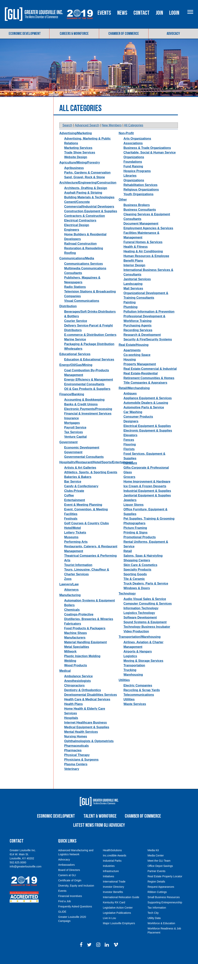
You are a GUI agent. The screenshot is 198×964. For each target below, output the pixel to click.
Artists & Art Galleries (80, 475)
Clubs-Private (74, 498)
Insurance (71, 426)
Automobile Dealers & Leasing (145, 410)
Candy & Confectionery (81, 494)
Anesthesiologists (77, 688)
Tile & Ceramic (134, 586)
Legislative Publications (117, 920)
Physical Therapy (77, 763)
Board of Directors (69, 877)
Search (67, 133)
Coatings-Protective (78, 622)
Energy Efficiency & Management (88, 387)
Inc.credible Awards (114, 863)
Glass (127, 480)
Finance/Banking (71, 402)
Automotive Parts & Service (143, 415)
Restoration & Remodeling (83, 256)
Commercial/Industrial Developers (89, 214)
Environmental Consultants (84, 392)
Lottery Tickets (75, 540)
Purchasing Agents (137, 333)
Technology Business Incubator (146, 634)
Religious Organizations (141, 197)
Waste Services (134, 712)
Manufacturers (74, 645)
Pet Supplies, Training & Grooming (148, 526)
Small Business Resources (164, 904)
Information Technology (140, 616)
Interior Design (134, 273)
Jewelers (130, 508)
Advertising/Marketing (75, 141)
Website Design (75, 165)
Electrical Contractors (80, 228)
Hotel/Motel (72, 535)
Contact (157, 31)
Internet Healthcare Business (85, 730)
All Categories (133, 133)
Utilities (124, 688)
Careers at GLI (67, 882)
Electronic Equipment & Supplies (147, 438)
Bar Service (72, 489)
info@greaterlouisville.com (25, 874)
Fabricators (72, 631)
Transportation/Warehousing (140, 644)
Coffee (69, 503)
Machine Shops (75, 640)
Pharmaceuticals (76, 753)
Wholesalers (73, 356)
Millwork (70, 659)
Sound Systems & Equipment (145, 630)
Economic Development (25, 41)
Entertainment (74, 508)
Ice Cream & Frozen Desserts (144, 494)
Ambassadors (66, 872)
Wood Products (75, 673)
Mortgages (72, 430)
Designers (130, 429)
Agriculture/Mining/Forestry (79, 170)
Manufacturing (70, 603)
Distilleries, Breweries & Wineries (88, 627)
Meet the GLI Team (159, 868)
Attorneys (71, 597)
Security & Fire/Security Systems (147, 347)
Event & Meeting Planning (83, 512)
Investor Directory (113, 894)
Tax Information (157, 915)
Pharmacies (73, 758)
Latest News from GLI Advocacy (99, 833)
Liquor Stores (133, 512)
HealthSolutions (112, 858)
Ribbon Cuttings (157, 899)
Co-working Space (136, 362)
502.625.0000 (18, 870)
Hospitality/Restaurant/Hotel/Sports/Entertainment (96, 470)
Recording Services (137, 338)
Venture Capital (75, 444)
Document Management (140, 231)
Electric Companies (137, 693)
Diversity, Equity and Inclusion (76, 893)
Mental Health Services (81, 739)
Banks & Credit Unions (81, 412)
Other (123, 207)
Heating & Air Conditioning (143, 259)
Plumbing (130, 315)
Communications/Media (76, 266)
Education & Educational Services (89, 367)
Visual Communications (81, 308)
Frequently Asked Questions (75, 914)
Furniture (130, 471)
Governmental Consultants (84, 464)
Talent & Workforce (99, 824)
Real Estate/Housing (134, 352)
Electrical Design (76, 233)
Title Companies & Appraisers (145, 390)
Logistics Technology (139, 620)
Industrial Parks (112, 868)
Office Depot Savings (160, 873)
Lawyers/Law (69, 592)
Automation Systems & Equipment (89, 608)
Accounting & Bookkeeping (84, 407)
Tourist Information (78, 572)
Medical (65, 678)
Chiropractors (74, 693)
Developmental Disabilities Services (90, 702)
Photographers (134, 531)
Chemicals (72, 617)
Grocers (129, 484)
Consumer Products (138, 424)
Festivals (70, 526)
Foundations (132, 169)
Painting (129, 310)
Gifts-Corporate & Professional (146, 475)
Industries (109, 873)
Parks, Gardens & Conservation (87, 180)
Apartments (132, 358)
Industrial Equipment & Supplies (147, 498)
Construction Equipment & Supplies (90, 219)
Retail (127, 559)
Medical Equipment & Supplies (86, 735)
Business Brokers (136, 213)
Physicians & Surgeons (81, 767)
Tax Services (73, 440)
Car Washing (132, 420)
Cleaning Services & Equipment (146, 222)
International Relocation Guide (121, 904)
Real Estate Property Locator (165, 884)
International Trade (114, 889)
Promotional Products (139, 545)
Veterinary (71, 776)
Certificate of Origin (69, 888)
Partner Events (157, 878)
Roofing (70, 260)
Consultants (132, 226)
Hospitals (71, 725)
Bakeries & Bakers (77, 484)
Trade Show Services (79, 160)
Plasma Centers (75, 772)
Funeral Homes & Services (142, 250)
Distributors (73, 338)
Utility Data (154, 925)
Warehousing (133, 682)
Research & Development (142, 342)
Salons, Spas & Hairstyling (143, 563)
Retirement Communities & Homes (148, 386)
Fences (128, 447)
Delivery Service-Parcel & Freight (88, 333)
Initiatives (108, 884)
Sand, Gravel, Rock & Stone (84, 185)
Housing (129, 367)
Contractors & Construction (84, 223)
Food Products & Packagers (84, 636)
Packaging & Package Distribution (89, 352)
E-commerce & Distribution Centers (90, 342)
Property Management (139, 372)
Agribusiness (74, 175)
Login (190, 31)
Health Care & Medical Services (87, 707)
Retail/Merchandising (134, 396)
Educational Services (74, 362)
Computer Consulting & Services (147, 611)
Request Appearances (161, 894)
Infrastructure (111, 878)
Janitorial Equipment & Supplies (147, 503)
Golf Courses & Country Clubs (86, 531)
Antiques (130, 401)
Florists (129, 457)
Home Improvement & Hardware (146, 489)
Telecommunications (138, 702)
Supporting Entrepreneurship (165, 910)
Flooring (129, 452)
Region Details (156, 889)
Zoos (67, 586)
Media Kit (153, 858)
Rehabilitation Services (140, 192)
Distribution (68, 314)
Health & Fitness (135, 254)
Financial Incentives (70, 903)
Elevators (130, 443)
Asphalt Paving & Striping (83, 200)
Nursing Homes (75, 744)
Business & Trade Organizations (147, 155)
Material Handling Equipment (85, 650)
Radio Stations (75, 294)
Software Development (140, 625)
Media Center (156, 863)
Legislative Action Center (118, 915)
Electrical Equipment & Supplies (147, 433)
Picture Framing (135, 535)
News (138, 31)
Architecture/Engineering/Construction (87, 190)
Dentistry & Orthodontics (82, 698)
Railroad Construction (80, 251)
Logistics (130, 664)
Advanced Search (87, 133)
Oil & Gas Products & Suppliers (87, 396)
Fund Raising (133, 174)
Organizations (133, 188)
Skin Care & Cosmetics (140, 572)
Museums (71, 545)
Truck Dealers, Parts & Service (145, 591)
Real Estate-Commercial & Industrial (150, 376)
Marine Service (75, 347)
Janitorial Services (137, 287)
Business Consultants (139, 217)
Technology (127, 601)
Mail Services (133, 296)
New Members (112, 133)
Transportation (134, 673)
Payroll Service (75, 435)
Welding (70, 668)
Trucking (129, 678)
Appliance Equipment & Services (147, 406)
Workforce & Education (161, 931)
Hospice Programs (137, 179)
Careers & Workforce (74, 41)
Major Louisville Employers (119, 931)
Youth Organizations (138, 202)
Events (120, 31)
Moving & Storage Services (143, 668)
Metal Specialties (76, 654)
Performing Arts (76, 549)
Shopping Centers (136, 568)
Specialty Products (137, 577)
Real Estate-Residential (140, 381)
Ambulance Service (78, 684)
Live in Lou (109, 925)
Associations (133, 151)
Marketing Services (78, 155)
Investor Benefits (113, 899)
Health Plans (73, 712)
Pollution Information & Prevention (148, 319)
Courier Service (75, 328)
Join (175, 31)
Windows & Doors (136, 596)
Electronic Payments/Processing (88, 416)
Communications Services (83, 271)
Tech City (153, 920)
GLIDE (62, 919)
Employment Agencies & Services (148, 236)
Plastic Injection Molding (82, 664)
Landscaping (133, 291)
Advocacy (173, 41)
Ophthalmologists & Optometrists (89, 749)
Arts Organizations (137, 146)
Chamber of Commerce (123, 41)
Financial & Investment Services (87, 421)
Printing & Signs (135, 540)
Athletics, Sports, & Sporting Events (90, 480)
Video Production (136, 639)
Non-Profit (126, 141)
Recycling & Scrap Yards (141, 698)
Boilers (69, 613)
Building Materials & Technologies (89, 205)
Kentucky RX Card (114, 910)
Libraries (130, 183)
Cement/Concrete (77, 209)
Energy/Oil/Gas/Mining (75, 372)
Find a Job (64, 909)
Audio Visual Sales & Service (144, 606)
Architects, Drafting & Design (85, 196)
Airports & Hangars (137, 659)
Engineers (71, 237)
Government (68, 450)
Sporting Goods (135, 582)
